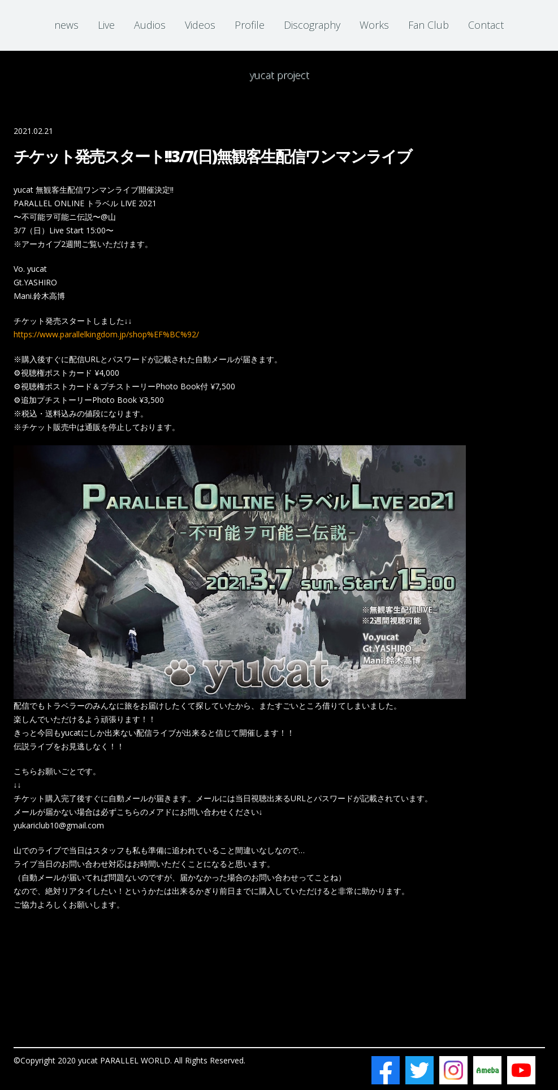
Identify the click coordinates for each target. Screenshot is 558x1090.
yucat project (279, 74)
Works (374, 25)
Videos (200, 25)
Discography (312, 25)
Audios (150, 25)
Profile (250, 25)
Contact (486, 25)
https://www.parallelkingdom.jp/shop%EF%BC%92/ (106, 334)
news (66, 25)
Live (106, 25)
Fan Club (428, 25)
